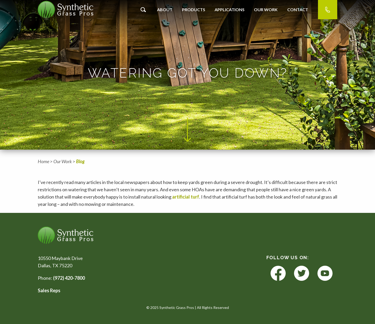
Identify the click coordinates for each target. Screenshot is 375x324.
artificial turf (185, 197)
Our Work (266, 9)
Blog (80, 161)
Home (43, 161)
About (164, 9)
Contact (297, 9)
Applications (230, 9)
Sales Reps (49, 290)
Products (193, 9)
